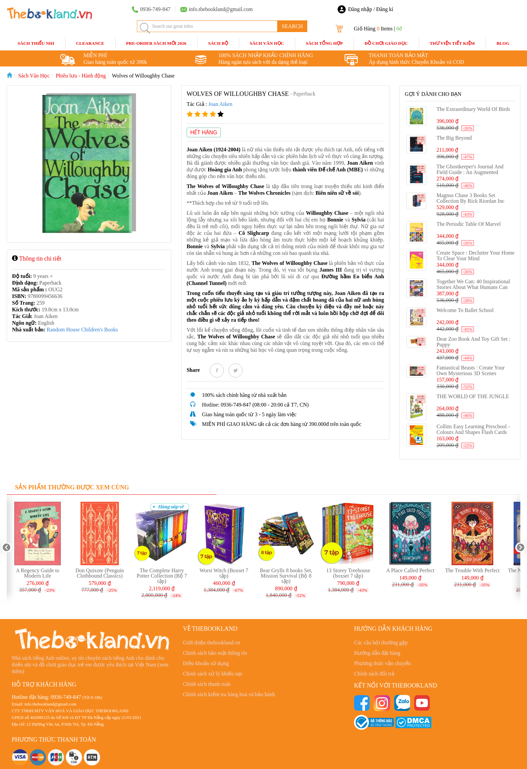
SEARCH (292, 26)
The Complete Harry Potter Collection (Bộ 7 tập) (162, 576)
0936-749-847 (66, 697)
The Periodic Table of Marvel (468, 224)
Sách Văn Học (267, 43)
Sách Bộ (218, 43)
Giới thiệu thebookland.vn (211, 642)
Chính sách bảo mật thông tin (215, 653)
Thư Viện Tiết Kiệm (452, 43)
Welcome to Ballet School (465, 310)
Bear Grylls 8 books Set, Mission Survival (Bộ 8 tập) (286, 576)
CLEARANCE (90, 43)
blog (503, 43)
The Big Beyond (454, 138)
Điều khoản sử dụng (206, 663)
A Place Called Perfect (410, 570)
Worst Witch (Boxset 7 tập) (224, 573)
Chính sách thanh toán (207, 684)
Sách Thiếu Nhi (36, 43)
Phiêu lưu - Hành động (81, 76)
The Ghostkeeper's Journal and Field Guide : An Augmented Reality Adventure (470, 172)
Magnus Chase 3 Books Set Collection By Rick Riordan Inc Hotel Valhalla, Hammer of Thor (471, 200)
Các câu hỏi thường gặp (380, 642)
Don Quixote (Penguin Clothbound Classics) (99, 573)
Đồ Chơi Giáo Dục (386, 43)
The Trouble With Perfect (472, 570)
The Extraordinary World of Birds (473, 109)
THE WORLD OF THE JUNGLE (472, 396)
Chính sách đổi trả (374, 673)
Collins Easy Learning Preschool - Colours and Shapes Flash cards (473, 429)
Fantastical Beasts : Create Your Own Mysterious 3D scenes (470, 370)
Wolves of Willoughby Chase (143, 76)
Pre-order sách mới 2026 (156, 43)
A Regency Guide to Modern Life (37, 573)
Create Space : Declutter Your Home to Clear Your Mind (475, 255)
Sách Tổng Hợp (324, 43)
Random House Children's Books (82, 329)
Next (520, 547)
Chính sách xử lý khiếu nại (212, 673)
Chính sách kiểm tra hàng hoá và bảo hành (229, 694)
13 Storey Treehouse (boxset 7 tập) (348, 573)
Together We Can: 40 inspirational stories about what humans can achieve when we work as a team (475, 287)
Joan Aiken (220, 104)
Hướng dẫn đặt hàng (377, 653)
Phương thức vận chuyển (382, 663)
